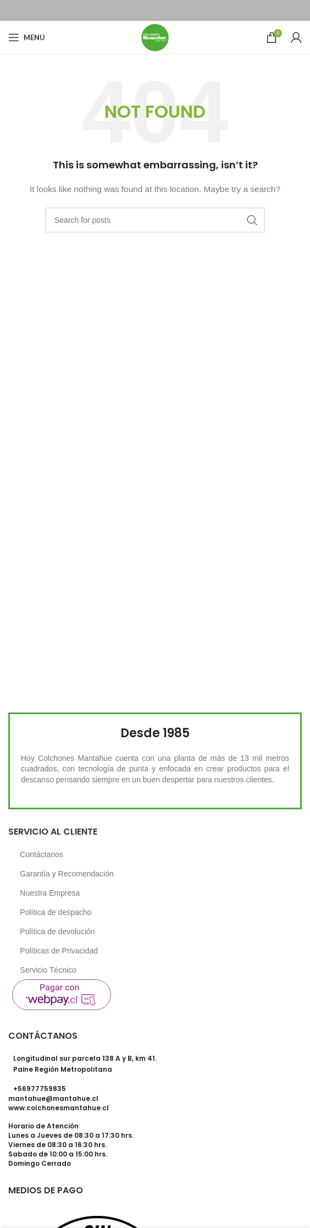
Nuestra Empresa (50, 893)
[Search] (155, 220)
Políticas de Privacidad (59, 950)
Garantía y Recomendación (66, 873)
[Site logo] (155, 36)
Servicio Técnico (48, 970)
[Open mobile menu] (27, 37)
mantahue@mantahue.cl (53, 1098)
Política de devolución (57, 931)
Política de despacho (55, 912)
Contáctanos (41, 854)
